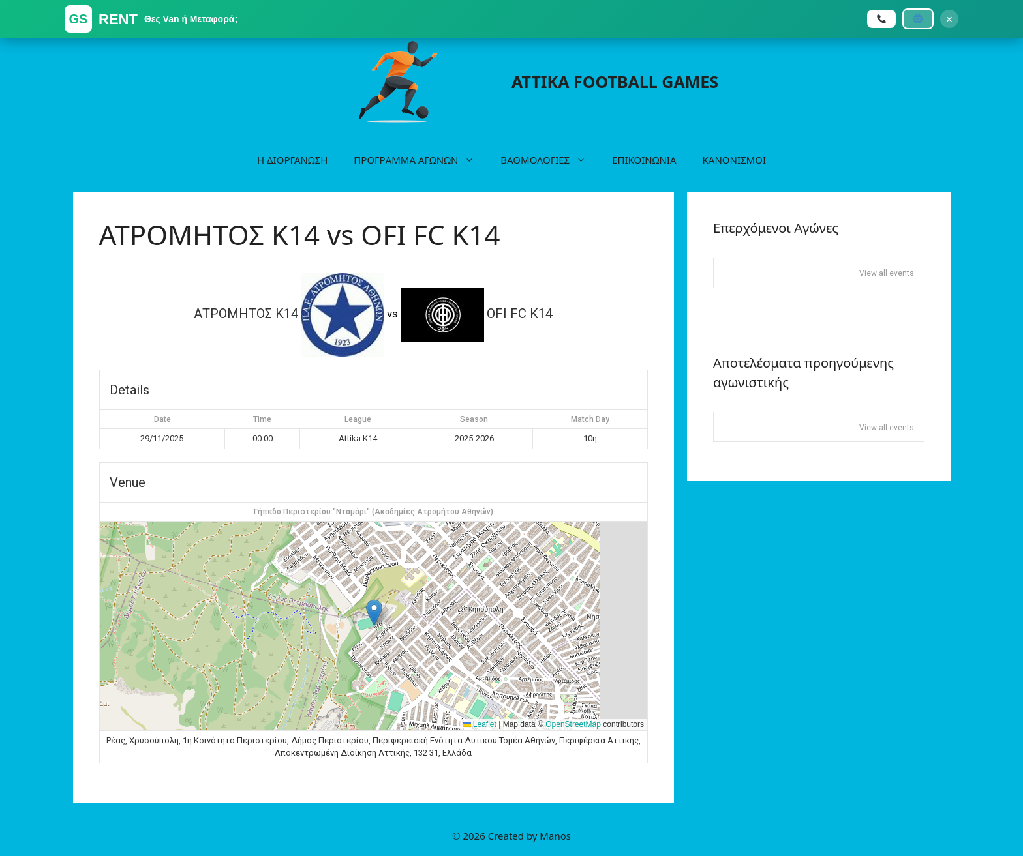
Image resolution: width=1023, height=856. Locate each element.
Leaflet (479, 724)
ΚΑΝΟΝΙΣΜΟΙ (734, 159)
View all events (886, 273)
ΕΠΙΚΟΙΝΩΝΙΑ (644, 159)
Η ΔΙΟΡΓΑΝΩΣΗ (292, 159)
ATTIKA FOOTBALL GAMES (615, 81)
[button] (374, 612)
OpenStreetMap (573, 724)
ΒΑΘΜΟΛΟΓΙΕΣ (549, 159)
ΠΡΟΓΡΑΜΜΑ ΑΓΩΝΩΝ (420, 159)
